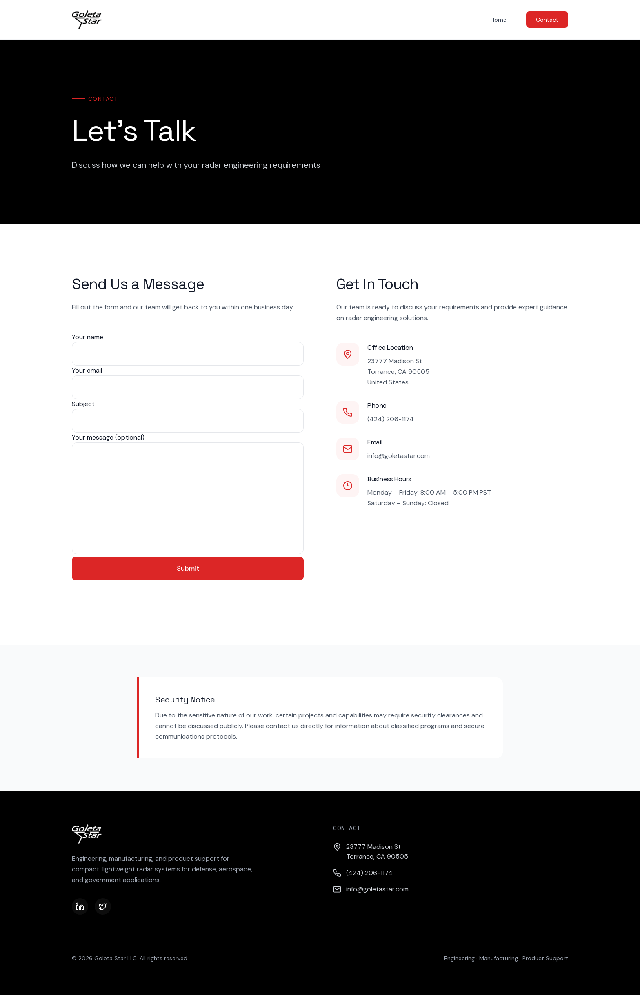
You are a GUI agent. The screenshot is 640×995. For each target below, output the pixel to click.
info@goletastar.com (398, 455)
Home (499, 19)
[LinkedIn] (80, 906)
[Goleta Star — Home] (87, 19)
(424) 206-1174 (390, 419)
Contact (547, 19)
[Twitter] (103, 906)
